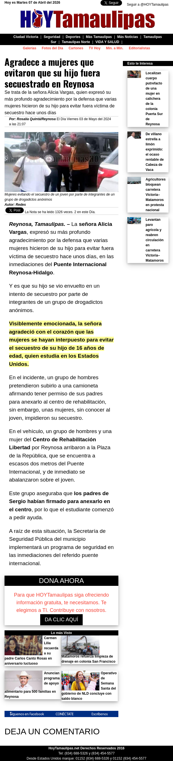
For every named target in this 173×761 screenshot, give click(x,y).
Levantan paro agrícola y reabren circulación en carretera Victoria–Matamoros (155, 240)
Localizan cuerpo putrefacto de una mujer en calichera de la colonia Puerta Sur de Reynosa (154, 98)
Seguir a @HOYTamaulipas (147, 5)
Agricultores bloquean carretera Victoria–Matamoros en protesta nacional (156, 194)
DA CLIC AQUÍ (61, 619)
